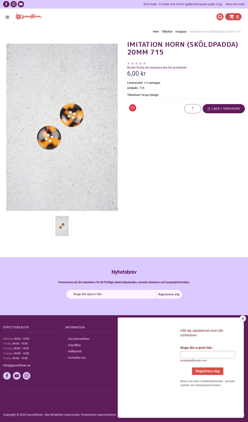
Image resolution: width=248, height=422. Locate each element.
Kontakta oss (77, 357)
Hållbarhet (75, 351)
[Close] (243, 345)
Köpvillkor (74, 345)
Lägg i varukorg (223, 109)
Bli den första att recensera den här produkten (157, 67)
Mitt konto (199, 338)
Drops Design (150, 95)
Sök (132, 338)
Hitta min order (235, 4)
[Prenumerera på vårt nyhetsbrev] (124, 294)
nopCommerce (106, 414)
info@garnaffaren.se (16, 365)
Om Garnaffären (78, 338)
